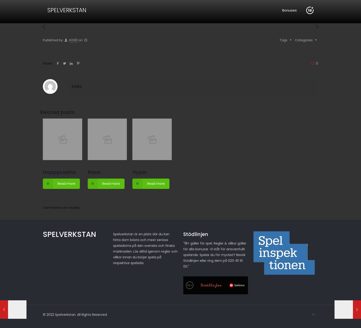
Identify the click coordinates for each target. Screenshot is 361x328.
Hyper (139, 172)
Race (94, 172)
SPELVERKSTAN (66, 10)
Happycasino (59, 172)
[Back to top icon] (313, 314)
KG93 (73, 40)
